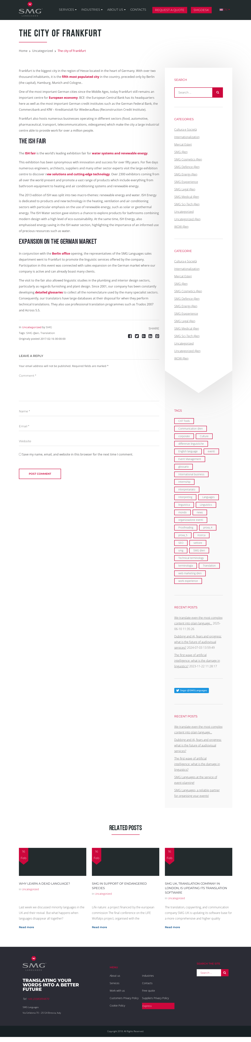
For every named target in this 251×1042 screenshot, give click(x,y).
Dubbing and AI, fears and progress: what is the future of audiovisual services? (198, 642)
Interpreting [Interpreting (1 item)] (185, 497)
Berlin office (61, 253)
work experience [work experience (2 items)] (188, 581)
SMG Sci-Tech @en (187, 204)
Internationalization (187, 137)
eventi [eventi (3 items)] (211, 451)
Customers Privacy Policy (124, 998)
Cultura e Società (185, 129)
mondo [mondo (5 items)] (182, 512)
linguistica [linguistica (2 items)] (184, 504)
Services (66, 9)
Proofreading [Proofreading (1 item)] (185, 527)
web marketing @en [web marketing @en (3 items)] (190, 573)
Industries (90, 9)
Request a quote (169, 10)
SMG (49, 327)
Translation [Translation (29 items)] (209, 565)
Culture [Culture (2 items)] (204, 436)
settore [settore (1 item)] (198, 543)
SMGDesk (201, 10)
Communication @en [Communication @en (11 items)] (190, 428)
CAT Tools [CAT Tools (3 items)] (184, 421)
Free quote (148, 990)
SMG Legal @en (184, 189)
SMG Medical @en (186, 197)
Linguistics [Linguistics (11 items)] (206, 504)
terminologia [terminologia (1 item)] (185, 565)
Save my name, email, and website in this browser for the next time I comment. (77, 454)
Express (147, 1006)
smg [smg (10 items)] (180, 550)
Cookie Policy (117, 1005)
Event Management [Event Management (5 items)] (189, 459)
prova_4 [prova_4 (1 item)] (207, 527)
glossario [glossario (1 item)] (183, 466)
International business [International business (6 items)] (191, 474)
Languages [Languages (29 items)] (208, 497)
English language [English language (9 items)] (188, 451)
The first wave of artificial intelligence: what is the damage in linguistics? (197, 660)
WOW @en (181, 227)
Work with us (117, 990)
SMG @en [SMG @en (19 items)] (199, 550)
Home (23, 51)
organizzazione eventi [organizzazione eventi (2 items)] (190, 520)
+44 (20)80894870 (38, 999)
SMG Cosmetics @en (188, 159)
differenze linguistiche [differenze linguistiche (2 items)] (191, 443)
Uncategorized (42, 51)
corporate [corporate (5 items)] (184, 436)
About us (115, 9)
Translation (47, 333)
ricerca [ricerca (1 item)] (201, 535)
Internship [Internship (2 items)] (184, 481)
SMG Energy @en (185, 174)
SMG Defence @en (187, 167)
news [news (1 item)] (200, 512)
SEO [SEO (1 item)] (180, 543)
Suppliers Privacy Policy (155, 998)
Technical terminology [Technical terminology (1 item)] (191, 558)
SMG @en (32, 333)
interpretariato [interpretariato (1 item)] (186, 489)
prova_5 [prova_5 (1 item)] (182, 535)
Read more (26, 927)
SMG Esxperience (186, 182)
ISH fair (30, 153)
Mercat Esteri (183, 144)
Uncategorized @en (187, 219)
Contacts (138, 9)
